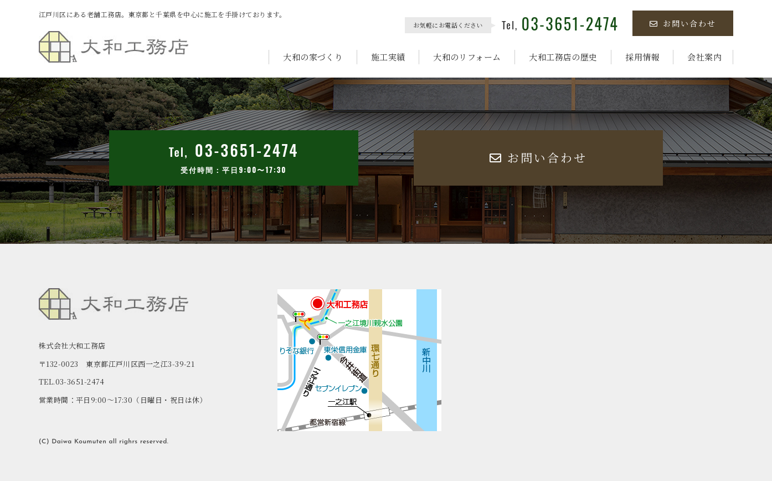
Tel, (560, 25)
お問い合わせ (683, 23)
